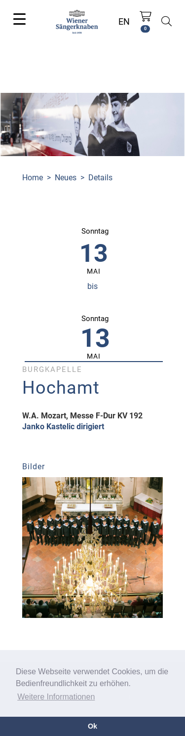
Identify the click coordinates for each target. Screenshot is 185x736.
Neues (65, 177)
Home (32, 177)
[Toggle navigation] (19, 18)
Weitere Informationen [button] (56, 697)
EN (124, 21)
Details (100, 177)
